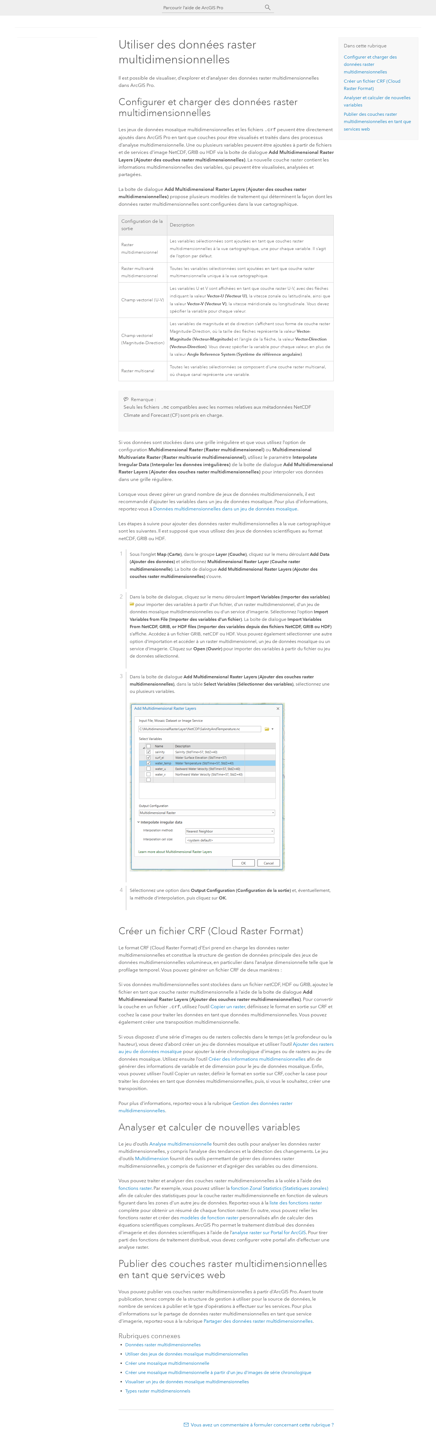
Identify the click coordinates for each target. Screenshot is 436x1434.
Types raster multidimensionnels (157, 1389)
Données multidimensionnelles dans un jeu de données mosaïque (225, 507)
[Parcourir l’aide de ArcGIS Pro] (212, 8)
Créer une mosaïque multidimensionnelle (167, 1361)
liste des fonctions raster (296, 1201)
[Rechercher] (268, 7)
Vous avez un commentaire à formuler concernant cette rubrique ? (262, 1423)
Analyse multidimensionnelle (180, 1142)
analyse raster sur (269, 1231)
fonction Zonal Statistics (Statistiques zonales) (279, 1186)
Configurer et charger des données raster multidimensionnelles (370, 64)
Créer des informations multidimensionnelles (257, 1057)
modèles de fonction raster (209, 1216)
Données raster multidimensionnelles (163, 1343)
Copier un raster (227, 1005)
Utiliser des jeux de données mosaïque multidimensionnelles (186, 1352)
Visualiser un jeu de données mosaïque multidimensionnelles (187, 1380)
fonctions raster (135, 1186)
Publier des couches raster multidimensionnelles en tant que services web (377, 122)
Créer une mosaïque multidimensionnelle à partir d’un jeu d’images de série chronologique (218, 1370)
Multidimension (152, 1157)
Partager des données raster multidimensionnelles (258, 1319)
